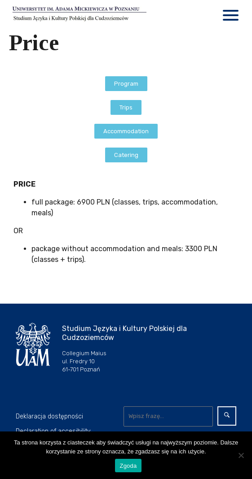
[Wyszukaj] (168, 416)
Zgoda (128, 465)
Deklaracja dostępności (49, 416)
